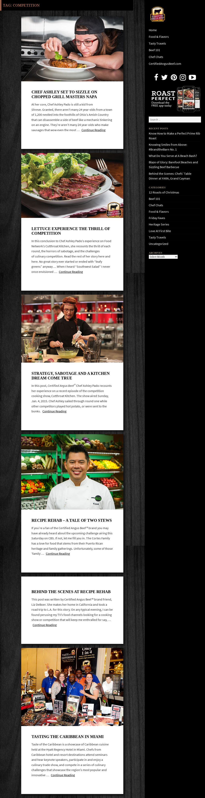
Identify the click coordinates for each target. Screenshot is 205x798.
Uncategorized (158, 244)
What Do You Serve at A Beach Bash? (173, 156)
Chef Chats (156, 57)
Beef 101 (154, 50)
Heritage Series (159, 224)
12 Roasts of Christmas (164, 192)
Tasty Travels (157, 43)
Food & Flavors (159, 37)
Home (153, 30)
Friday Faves (157, 218)
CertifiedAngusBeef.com (165, 64)
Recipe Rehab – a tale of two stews (71, 520)
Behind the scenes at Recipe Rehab (71, 592)
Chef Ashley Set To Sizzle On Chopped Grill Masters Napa (64, 94)
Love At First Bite (160, 231)
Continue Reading (93, 130)
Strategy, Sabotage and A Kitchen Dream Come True (70, 375)
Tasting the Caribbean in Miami (67, 736)
